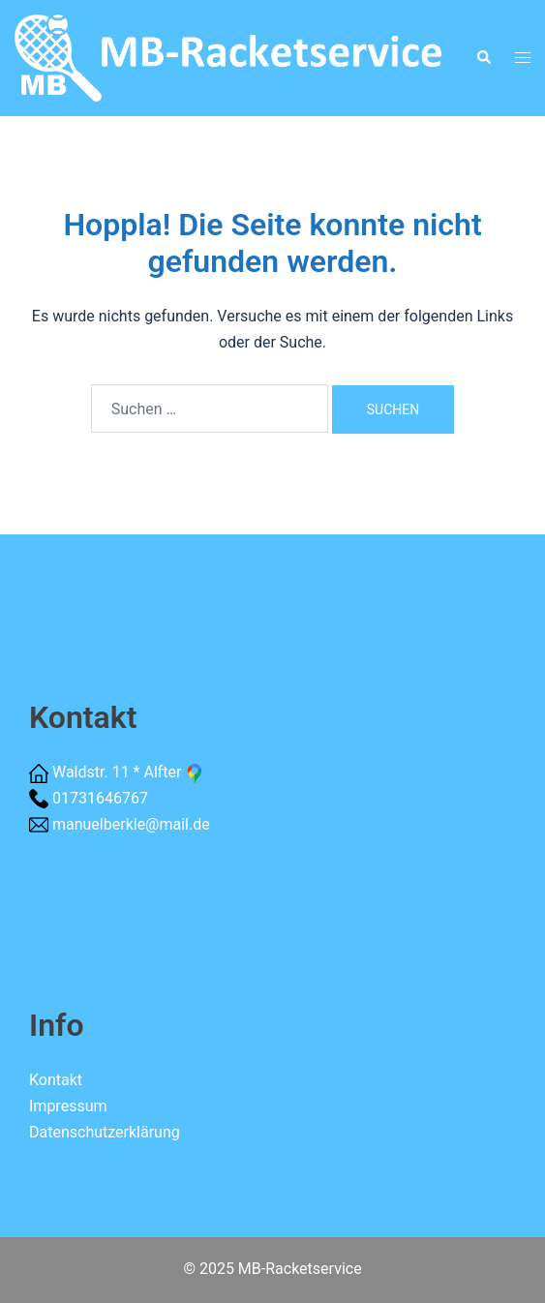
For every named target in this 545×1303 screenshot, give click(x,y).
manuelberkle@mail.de (131, 824)
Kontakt (55, 1080)
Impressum (68, 1106)
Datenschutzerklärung (104, 1132)
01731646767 (100, 798)
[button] (483, 58)
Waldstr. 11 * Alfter (128, 772)
